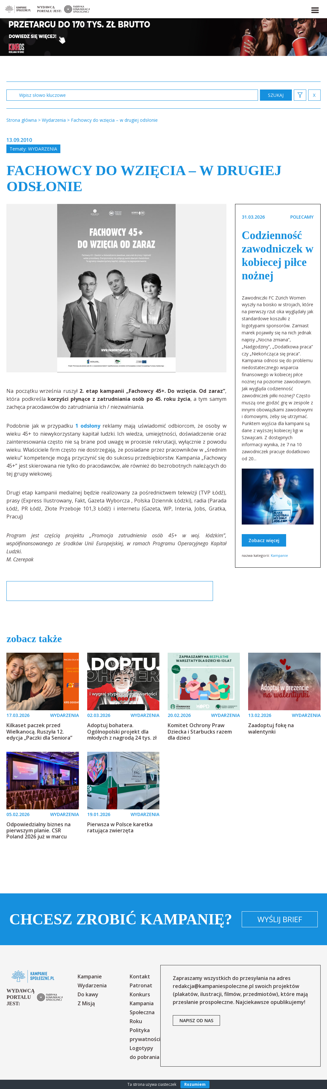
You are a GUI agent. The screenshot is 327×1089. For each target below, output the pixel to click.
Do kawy (88, 994)
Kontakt (140, 976)
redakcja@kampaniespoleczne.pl (213, 986)
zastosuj (276, 95)
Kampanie (279, 555)
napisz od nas (196, 1020)
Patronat (141, 985)
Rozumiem (195, 1084)
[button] (314, 9)
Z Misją (86, 1003)
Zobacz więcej (263, 540)
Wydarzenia (42, 149)
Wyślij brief (279, 919)
